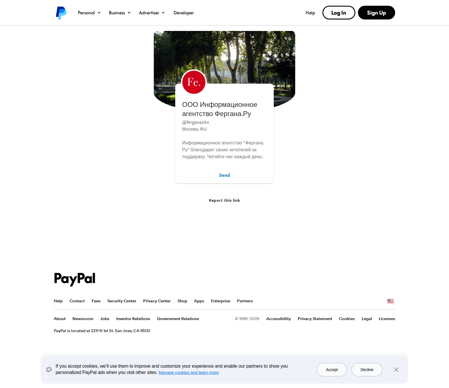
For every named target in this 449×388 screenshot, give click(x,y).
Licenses (387, 318)
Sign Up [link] (376, 12)
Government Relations (178, 318)
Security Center (121, 301)
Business (120, 12)
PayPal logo (61, 12)
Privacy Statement (315, 318)
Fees (96, 301)
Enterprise (220, 301)
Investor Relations (133, 318)
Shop (182, 301)
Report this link (224, 200)
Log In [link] (338, 12)
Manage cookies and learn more (189, 372)
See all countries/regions (390, 301)
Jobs (104, 318)
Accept (332, 369)
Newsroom (82, 318)
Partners (245, 301)
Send (224, 175)
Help (310, 12)
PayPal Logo (75, 279)
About (60, 318)
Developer (184, 12)
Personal (89, 12)
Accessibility (278, 318)
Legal (367, 318)
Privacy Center (157, 301)
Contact (77, 301)
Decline (367, 369)
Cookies (347, 318)
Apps (199, 301)
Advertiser (152, 12)
